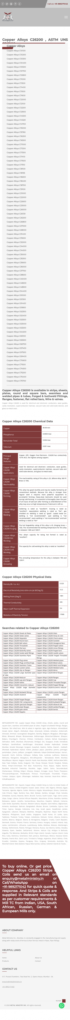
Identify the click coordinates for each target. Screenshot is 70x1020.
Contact (38, 971)
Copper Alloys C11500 (16, 92)
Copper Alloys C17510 (16, 167)
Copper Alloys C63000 (16, 329)
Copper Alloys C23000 (16, 209)
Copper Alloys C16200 (16, 138)
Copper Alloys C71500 (16, 371)
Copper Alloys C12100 (16, 105)
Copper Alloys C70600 (16, 366)
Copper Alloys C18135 (16, 175)
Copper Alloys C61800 (16, 312)
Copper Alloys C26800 (16, 225)
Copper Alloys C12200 (16, 109)
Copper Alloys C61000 (16, 300)
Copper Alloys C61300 (16, 304)
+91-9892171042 (15, 893)
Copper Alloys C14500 (16, 117)
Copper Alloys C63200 (16, 333)
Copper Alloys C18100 (16, 171)
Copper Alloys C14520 (16, 121)
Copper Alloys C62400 (16, 321)
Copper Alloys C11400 (16, 88)
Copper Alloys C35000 (16, 258)
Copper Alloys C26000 (16, 213)
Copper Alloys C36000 (16, 271)
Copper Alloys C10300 (16, 59)
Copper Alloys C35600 (16, 267)
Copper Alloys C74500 (16, 375)
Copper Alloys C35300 (16, 263)
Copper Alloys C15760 (16, 134)
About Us (38, 968)
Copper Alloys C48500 (16, 292)
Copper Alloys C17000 (16, 146)
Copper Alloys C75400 (16, 383)
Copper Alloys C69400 (16, 362)
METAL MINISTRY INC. (18, 1016)
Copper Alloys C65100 (16, 341)
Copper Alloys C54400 (16, 296)
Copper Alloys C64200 (16, 337)
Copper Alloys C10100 (16, 51)
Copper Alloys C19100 (16, 192)
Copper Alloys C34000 (16, 250)
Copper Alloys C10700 (16, 71)
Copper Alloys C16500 (16, 142)
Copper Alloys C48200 (16, 287)
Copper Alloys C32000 (16, 246)
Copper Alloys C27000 (16, 229)
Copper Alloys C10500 (16, 67)
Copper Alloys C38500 (16, 279)
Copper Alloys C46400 (17, 283)
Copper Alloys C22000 (16, 200)
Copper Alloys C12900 (16, 113)
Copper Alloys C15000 (16, 130)
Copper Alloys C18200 (16, 179)
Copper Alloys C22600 (16, 204)
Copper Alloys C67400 (16, 354)
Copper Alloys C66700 (16, 350)
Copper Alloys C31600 (16, 242)
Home (4, 968)
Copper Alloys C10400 (16, 63)
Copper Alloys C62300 (16, 317)
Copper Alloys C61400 (16, 308)
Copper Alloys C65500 (16, 346)
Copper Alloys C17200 (16, 150)
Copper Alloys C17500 (16, 163)
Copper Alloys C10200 (16, 55)
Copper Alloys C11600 (16, 96)
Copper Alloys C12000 (16, 100)
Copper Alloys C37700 (16, 275)
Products (5, 971)
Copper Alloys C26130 (16, 217)
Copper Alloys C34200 (16, 254)
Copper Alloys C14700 (16, 125)
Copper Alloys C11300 (16, 84)
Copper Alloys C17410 (16, 159)
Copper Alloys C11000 (16, 80)
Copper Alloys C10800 (16, 76)
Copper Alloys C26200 (16, 221)
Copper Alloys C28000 (16, 233)
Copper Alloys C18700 (16, 188)
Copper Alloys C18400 (16, 184)
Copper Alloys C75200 (16, 379)
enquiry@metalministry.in (24, 885)
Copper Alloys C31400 (16, 238)
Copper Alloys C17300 (16, 155)
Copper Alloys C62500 (16, 325)
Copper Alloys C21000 (16, 196)
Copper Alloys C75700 (16, 387)
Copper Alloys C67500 (16, 358)
